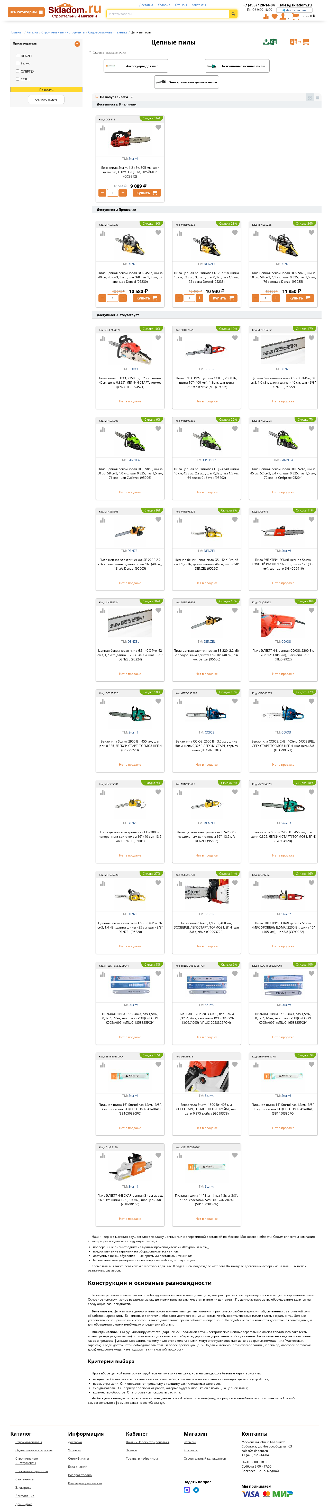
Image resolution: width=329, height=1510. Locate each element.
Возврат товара (80, 1459)
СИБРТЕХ (25, 71)
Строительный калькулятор (205, 1443)
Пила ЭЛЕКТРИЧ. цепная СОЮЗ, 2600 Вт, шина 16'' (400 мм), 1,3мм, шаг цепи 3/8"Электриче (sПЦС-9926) (206, 366)
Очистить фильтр (46, 99)
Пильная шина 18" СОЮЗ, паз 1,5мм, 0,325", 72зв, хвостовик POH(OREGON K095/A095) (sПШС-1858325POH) (130, 1002)
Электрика (23, 1472)
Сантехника (24, 1463)
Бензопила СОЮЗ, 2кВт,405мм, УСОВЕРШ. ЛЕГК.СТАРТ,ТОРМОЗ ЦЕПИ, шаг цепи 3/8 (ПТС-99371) (283, 730)
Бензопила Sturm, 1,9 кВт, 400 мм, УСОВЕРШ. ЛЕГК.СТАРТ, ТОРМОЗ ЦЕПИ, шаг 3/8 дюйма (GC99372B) (206, 911)
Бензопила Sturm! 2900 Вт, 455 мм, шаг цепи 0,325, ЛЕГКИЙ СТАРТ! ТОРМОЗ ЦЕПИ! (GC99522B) (130, 730)
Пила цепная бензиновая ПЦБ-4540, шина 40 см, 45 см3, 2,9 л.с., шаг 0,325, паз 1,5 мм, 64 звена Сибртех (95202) (206, 457)
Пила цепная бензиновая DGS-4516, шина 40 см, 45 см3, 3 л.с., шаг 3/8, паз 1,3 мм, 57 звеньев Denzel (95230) (130, 261)
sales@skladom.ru (295, 5)
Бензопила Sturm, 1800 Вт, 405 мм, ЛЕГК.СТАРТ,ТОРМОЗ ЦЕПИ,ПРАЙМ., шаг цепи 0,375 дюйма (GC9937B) (206, 1093)
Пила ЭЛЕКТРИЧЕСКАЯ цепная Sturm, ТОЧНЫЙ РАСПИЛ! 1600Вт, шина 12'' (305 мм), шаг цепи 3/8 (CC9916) (283, 548)
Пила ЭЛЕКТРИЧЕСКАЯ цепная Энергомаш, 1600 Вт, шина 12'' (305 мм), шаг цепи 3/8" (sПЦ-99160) (130, 1184)
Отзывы (181, 5)
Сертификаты (78, 1443)
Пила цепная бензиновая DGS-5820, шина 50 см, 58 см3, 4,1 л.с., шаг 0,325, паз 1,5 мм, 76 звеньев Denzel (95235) (283, 261)
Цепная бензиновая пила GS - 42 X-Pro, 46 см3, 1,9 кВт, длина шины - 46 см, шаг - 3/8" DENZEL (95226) (206, 548)
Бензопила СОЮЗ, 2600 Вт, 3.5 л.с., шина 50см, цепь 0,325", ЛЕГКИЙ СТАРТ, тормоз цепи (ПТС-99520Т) (206, 730)
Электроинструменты (31, 1455)
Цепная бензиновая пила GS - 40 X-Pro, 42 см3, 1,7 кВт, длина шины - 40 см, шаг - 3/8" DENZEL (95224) (130, 639)
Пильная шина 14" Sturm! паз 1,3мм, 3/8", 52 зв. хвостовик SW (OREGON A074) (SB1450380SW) (206, 1184)
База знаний (77, 1451)
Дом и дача (23, 1488)
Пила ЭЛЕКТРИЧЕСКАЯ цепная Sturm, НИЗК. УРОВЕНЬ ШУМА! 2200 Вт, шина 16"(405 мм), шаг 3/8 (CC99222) (283, 911)
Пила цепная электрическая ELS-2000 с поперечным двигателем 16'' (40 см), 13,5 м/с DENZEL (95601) (130, 820)
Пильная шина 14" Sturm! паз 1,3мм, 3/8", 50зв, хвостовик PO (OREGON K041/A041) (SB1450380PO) (283, 1093)
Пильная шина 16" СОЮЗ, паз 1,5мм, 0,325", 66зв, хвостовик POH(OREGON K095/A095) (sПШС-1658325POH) (283, 1002)
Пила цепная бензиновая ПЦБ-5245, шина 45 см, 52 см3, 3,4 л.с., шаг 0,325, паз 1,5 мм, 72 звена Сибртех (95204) (283, 457)
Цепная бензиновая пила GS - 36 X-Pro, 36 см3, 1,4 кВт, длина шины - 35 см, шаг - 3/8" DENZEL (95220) (130, 911)
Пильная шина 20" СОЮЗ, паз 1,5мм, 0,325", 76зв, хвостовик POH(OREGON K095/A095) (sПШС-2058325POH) (206, 1002)
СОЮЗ (23, 79)
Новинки (22, 1496)
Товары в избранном (142, 1443)
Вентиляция (24, 1480)
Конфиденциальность (85, 1467)
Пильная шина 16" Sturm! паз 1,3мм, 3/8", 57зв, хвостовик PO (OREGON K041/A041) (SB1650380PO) (130, 1093)
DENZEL (24, 56)
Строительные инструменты (26, 1445)
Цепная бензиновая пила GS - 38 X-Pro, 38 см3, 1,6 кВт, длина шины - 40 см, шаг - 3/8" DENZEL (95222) (283, 366)
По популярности (111, 81)
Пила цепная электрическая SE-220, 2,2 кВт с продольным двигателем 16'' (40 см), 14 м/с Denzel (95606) (206, 639)
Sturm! (23, 63)
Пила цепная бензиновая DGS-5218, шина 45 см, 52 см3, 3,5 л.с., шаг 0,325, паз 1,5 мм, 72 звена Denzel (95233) (206, 261)
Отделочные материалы (33, 1434)
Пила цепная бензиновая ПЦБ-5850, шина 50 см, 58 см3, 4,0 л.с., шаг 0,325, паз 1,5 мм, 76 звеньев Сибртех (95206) (130, 457)
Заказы (131, 1434)
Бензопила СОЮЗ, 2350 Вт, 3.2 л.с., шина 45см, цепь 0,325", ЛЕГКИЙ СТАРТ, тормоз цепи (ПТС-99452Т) (130, 366)
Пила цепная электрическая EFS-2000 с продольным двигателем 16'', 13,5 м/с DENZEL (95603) (206, 820)
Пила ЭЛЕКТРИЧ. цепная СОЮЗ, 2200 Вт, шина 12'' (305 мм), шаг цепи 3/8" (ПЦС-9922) (283, 639)
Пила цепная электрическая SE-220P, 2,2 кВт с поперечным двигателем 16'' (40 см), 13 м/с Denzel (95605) (130, 548)
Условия (164, 5)
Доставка (146, 5)
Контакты (198, 5)
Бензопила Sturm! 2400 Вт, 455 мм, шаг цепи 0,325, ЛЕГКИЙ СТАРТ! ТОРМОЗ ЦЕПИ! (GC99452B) (283, 820)
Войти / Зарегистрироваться (147, 1426)
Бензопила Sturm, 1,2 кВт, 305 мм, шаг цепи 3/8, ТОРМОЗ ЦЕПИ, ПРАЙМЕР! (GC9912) (130, 156)
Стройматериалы (28, 1426)
